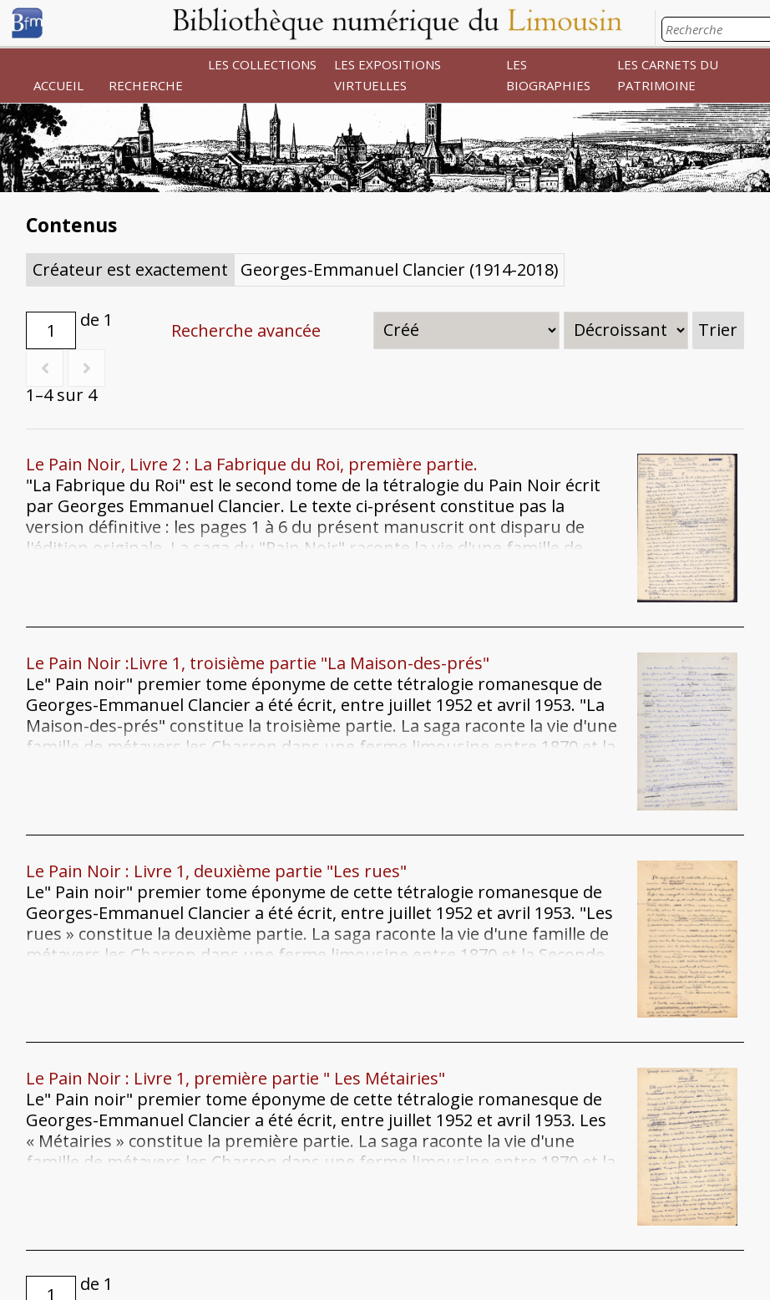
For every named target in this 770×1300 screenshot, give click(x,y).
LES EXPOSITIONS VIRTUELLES (387, 75)
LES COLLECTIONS (262, 64)
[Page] (51, 330)
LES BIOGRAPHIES (548, 75)
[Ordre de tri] (626, 330)
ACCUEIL (58, 85)
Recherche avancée (246, 330)
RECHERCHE (146, 85)
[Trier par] (466, 330)
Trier (717, 329)
